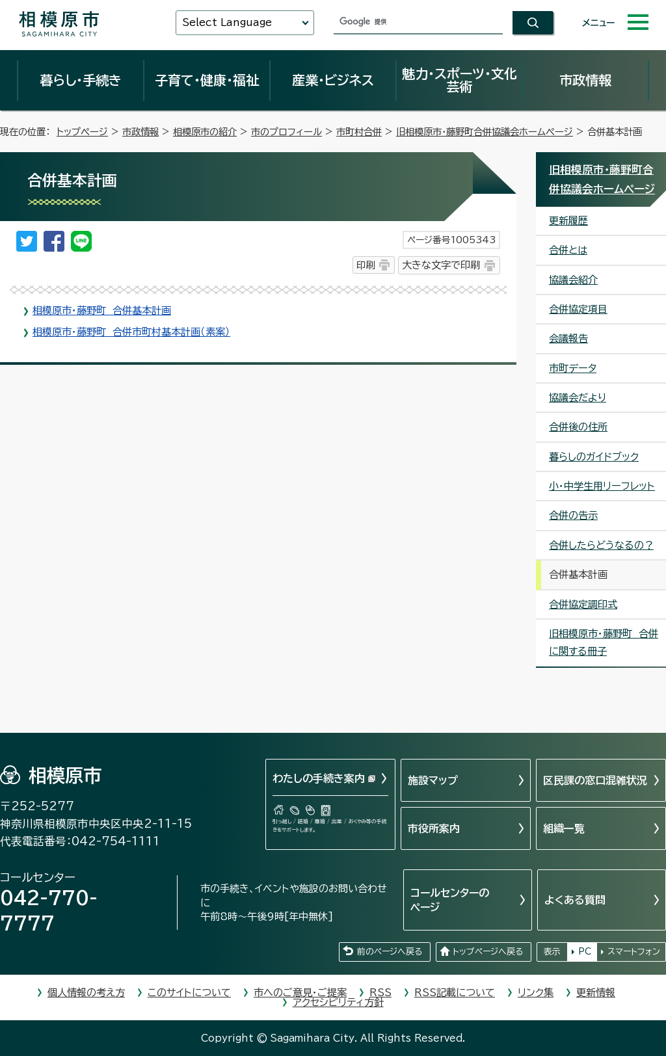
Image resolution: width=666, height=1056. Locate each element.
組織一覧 (564, 828)
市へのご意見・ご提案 (300, 992)
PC (584, 951)
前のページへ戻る (389, 951)
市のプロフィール (286, 132)
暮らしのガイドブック (594, 457)
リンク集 (535, 992)
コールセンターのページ (449, 900)
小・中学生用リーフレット (602, 486)
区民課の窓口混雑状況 (595, 780)
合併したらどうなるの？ (601, 545)
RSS (380, 992)
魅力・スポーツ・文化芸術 (459, 80)
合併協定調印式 (583, 604)
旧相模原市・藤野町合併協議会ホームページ (484, 132)
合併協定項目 (578, 309)
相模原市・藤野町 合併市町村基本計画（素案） (131, 332)
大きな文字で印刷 (441, 265)
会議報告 (568, 338)
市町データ (572, 368)
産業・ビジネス (333, 79)
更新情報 (595, 992)
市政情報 (585, 79)
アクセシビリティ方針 (338, 1002)
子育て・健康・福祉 (207, 79)
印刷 (365, 265)
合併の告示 (573, 515)
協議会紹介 (573, 280)
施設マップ (433, 780)
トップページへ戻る (488, 951)
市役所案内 (434, 828)
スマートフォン (633, 951)
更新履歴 (568, 221)
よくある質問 (575, 900)
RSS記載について (454, 992)
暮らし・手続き (81, 79)
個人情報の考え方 (86, 992)
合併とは (568, 250)
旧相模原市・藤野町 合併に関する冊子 (603, 642)
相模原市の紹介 (205, 132)
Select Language (227, 22)
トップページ (82, 132)
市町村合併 (359, 132)
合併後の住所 (578, 427)
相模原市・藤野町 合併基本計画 (102, 310)
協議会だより (577, 398)
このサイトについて (189, 992)
